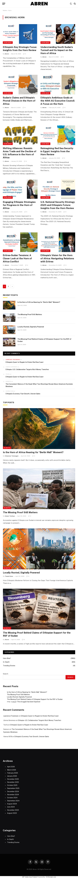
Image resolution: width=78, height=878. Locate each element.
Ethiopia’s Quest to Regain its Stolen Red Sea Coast (24, 362)
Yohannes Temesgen (11, 456)
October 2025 (12, 785)
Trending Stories (9, 666)
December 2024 (13, 791)
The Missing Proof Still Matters (29, 314)
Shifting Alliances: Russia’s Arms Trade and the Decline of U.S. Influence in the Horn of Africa (19, 153)
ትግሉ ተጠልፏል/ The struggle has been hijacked (23, 702)
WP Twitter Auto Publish (29, 877)
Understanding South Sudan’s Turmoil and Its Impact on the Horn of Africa (56, 50)
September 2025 (13, 788)
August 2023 (12, 813)
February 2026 (12, 773)
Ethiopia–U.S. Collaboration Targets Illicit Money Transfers (27, 369)
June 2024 (11, 807)
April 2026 (11, 767)
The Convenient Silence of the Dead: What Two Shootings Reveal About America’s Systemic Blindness (39, 385)
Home (5, 10)
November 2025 (13, 782)
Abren (7, 54)
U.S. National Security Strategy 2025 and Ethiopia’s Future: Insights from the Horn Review (57, 205)
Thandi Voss (9, 576)
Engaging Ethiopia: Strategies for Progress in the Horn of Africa (19, 205)
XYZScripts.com (51, 877)
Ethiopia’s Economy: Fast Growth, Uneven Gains (23, 394)
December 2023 (13, 810)
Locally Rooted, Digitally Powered (30, 327)
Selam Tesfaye (10, 516)
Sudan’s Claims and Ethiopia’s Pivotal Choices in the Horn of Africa (19, 100)
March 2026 (11, 770)
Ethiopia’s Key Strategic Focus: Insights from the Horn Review (20, 49)
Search (5, 674)
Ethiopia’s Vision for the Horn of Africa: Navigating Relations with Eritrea (57, 258)
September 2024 (13, 801)
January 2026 (12, 776)
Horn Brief (8, 42)
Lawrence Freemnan (13, 359)
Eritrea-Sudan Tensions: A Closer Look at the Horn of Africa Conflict (17, 258)
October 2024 (12, 798)
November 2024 (13, 794)
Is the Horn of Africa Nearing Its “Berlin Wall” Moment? (38, 302)
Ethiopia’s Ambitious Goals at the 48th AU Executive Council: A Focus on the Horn (57, 100)
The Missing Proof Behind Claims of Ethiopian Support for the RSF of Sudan (44, 340)
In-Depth (7, 447)
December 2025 (13, 779)
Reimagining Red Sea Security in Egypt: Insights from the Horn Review (56, 151)
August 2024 (12, 804)
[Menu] (3, 3)
